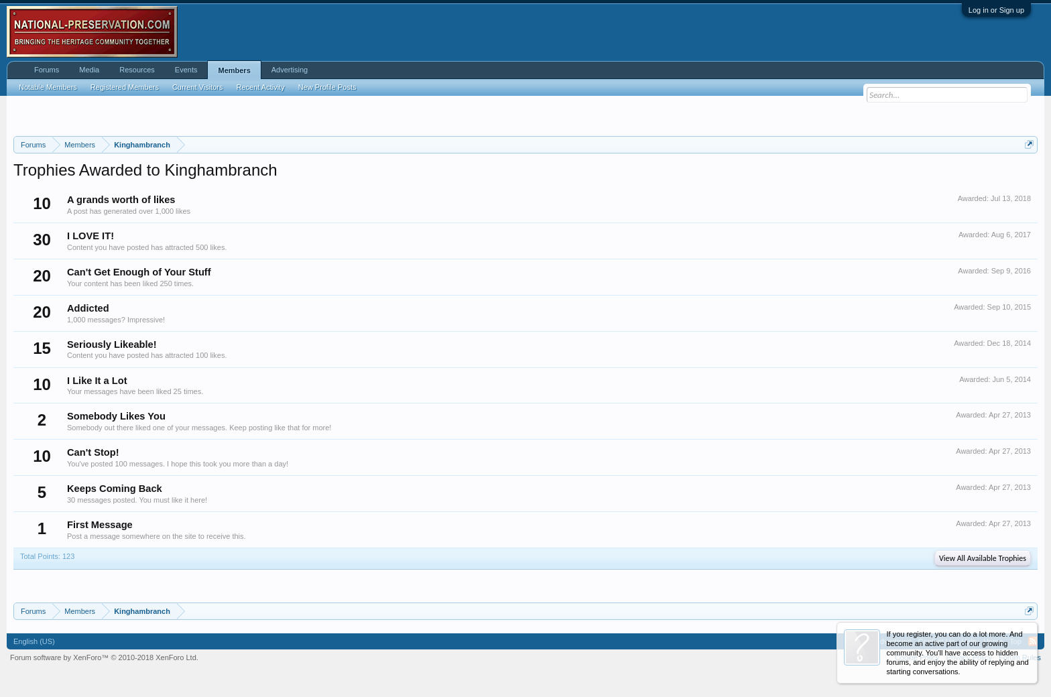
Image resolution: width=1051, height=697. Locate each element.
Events (186, 70)
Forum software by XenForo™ (104, 657)
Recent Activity (261, 87)
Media (89, 70)
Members (234, 70)
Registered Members (124, 87)
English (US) (34, 641)
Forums (46, 70)
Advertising (289, 70)
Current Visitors (197, 87)
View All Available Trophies (982, 558)
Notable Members (48, 87)
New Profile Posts (327, 87)
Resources (137, 70)
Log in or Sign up (996, 10)
